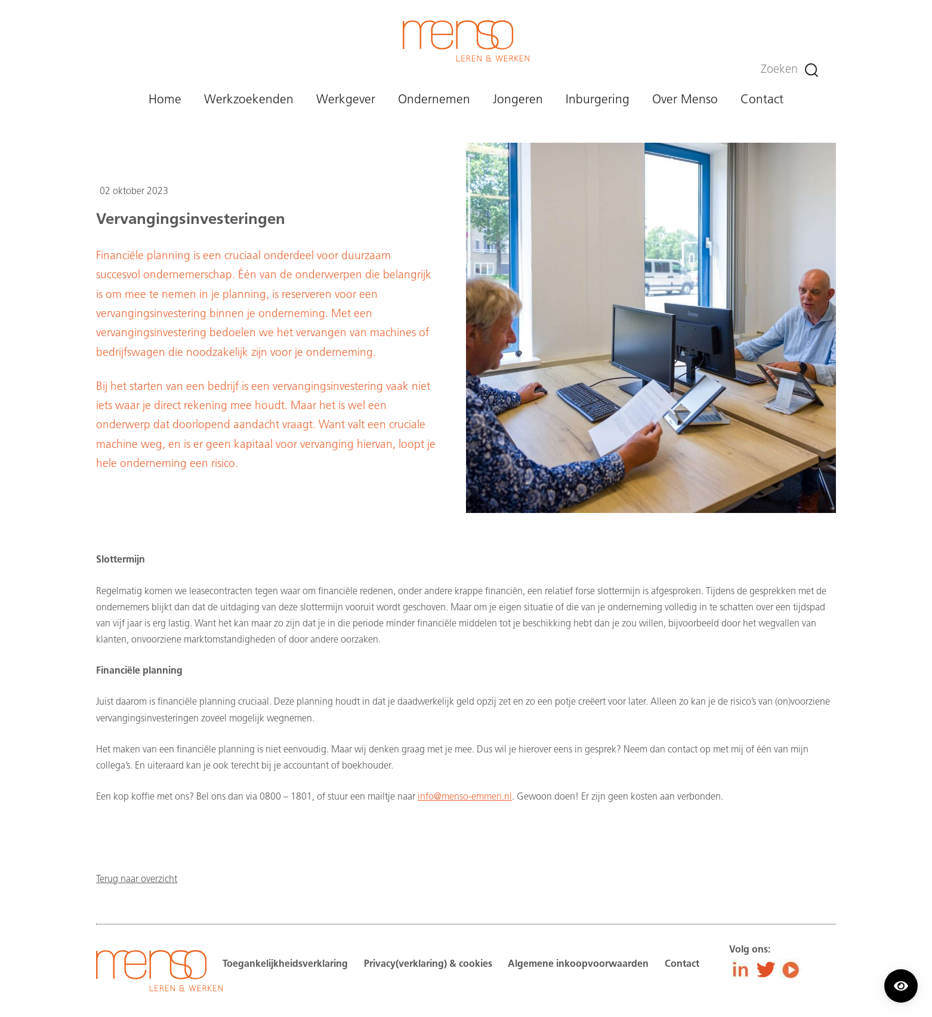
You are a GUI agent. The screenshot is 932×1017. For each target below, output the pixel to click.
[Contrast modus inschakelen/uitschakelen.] (901, 986)
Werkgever (345, 100)
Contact (761, 100)
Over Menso (685, 100)
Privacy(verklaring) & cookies (428, 964)
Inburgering (597, 100)
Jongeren (518, 100)
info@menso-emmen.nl (465, 797)
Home (165, 100)
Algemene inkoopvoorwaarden (578, 964)
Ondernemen (434, 100)
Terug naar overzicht (136, 879)
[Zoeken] (811, 70)
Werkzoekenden (249, 100)
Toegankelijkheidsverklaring (285, 964)
